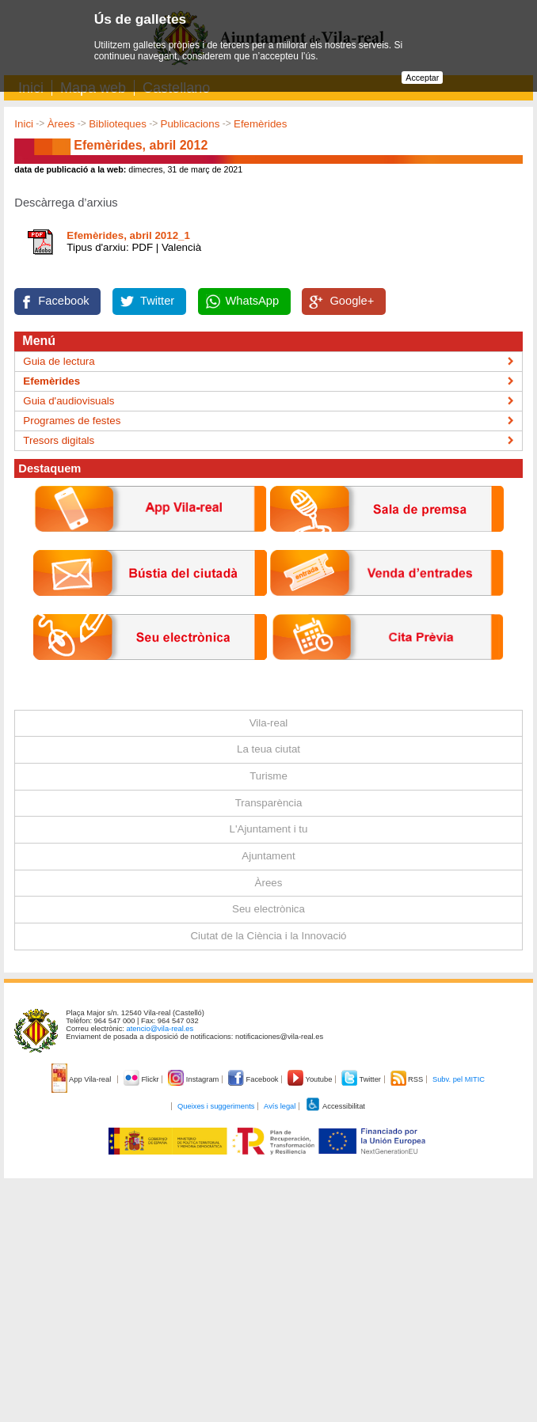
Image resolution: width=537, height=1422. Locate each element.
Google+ (351, 300)
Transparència (269, 803)
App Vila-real (82, 1079)
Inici (23, 124)
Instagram (194, 1079)
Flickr (142, 1079)
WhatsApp (253, 300)
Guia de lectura (58, 361)
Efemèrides (260, 124)
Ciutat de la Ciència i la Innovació (268, 936)
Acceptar (422, 77)
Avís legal (279, 1106)
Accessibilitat (335, 1106)
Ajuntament (268, 856)
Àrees (61, 124)
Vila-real (268, 723)
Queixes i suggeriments (215, 1106)
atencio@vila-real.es (160, 1029)
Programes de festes (71, 421)
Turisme (268, 776)
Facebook (63, 300)
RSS (407, 1079)
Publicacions (190, 124)
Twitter (157, 300)
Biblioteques (118, 124)
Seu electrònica (268, 909)
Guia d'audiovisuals (68, 401)
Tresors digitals (58, 440)
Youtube (311, 1079)
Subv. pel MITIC (458, 1079)
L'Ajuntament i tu (269, 829)
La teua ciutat (268, 749)
